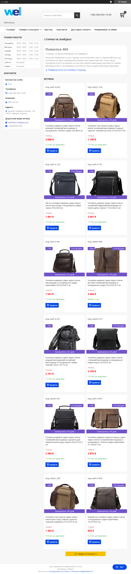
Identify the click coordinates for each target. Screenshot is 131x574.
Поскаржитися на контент (59, 571)
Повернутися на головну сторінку (67, 69)
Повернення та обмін (106, 29)
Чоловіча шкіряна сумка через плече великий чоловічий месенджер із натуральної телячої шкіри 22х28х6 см (64, 128)
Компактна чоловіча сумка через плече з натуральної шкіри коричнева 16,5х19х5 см (106, 519)
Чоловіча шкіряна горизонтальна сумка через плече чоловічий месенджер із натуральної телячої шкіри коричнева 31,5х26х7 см (106, 441)
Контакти (62, 29)
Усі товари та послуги (84, 553)
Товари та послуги (29, 29)
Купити (53, 150)
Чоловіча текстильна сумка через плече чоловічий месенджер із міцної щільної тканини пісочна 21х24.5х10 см (106, 128)
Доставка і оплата (80, 29)
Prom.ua (79, 566)
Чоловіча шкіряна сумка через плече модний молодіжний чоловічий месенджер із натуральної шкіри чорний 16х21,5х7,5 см (62, 361)
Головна (10, 29)
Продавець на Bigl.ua (65, 569)
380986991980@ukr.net (18, 122)
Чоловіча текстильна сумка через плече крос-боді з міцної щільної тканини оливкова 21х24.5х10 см (61, 519)
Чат (120, 567)
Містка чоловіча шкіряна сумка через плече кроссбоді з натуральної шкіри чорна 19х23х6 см (63, 205)
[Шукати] (77, 15)
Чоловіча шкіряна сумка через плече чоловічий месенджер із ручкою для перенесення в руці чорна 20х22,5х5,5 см (64, 441)
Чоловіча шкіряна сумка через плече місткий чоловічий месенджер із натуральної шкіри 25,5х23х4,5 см (105, 282)
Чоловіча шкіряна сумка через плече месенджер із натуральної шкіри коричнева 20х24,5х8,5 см (62, 282)
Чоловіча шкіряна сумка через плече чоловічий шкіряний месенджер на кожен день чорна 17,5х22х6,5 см (105, 205)
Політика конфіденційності (82, 571)
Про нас (49, 29)
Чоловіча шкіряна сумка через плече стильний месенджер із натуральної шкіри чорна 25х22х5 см (105, 360)
